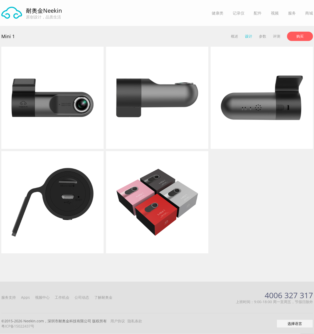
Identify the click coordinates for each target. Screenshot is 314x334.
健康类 (217, 13)
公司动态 (82, 297)
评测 (276, 36)
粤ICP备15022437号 (17, 326)
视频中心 (42, 297)
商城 (309, 13)
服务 (292, 13)
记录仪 (238, 13)
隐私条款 (135, 320)
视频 (275, 13)
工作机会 (62, 297)
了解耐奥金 (103, 297)
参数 (262, 36)
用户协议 (117, 320)
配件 (258, 13)
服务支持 (8, 297)
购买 (300, 36)
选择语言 (295, 323)
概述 (234, 36)
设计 (248, 36)
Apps (25, 297)
